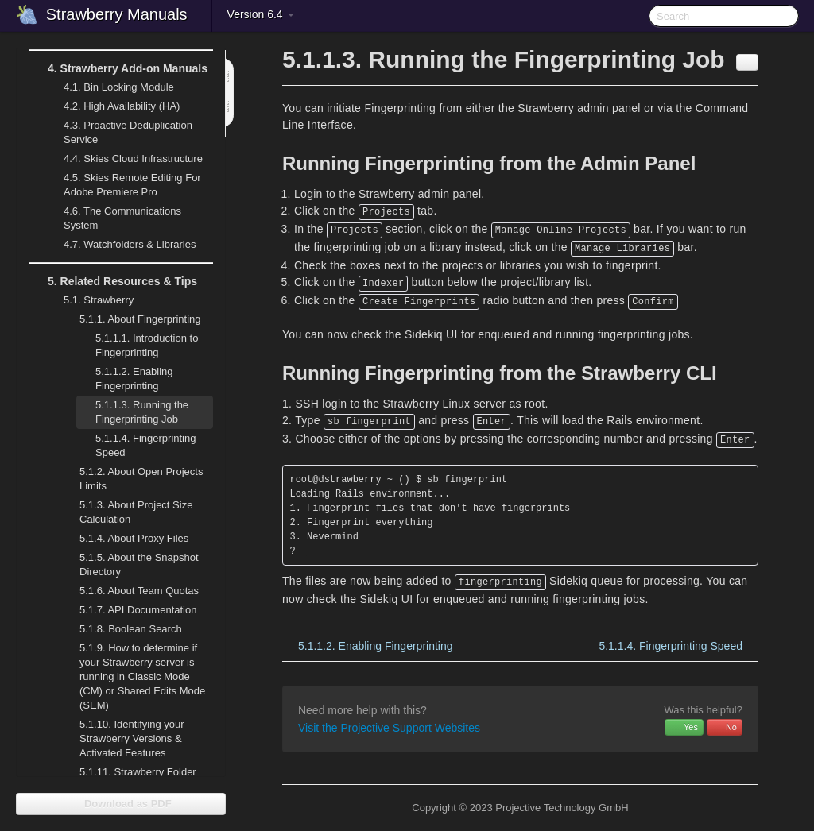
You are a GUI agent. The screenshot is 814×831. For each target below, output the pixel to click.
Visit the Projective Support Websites (389, 727)
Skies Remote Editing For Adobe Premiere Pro (123, 183)
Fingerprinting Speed (145, 445)
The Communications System (122, 218)
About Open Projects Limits (141, 479)
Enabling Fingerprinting (134, 378)
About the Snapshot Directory (139, 564)
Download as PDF (120, 804)
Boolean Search (130, 629)
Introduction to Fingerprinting (146, 345)
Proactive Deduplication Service (118, 130)
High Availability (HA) (112, 106)
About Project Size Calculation (126, 510)
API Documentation (137, 610)
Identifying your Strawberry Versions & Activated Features (131, 738)
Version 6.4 (260, 14)
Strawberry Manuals (117, 14)
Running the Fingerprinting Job (141, 412)
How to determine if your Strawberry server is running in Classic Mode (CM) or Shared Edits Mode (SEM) (142, 676)
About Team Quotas (139, 591)
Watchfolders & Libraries (130, 244)
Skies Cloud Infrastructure (124, 158)
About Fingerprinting (130, 319)
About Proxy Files (124, 538)
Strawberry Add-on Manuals (118, 68)
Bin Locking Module (119, 87)
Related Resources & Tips (113, 281)
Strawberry (89, 300)
